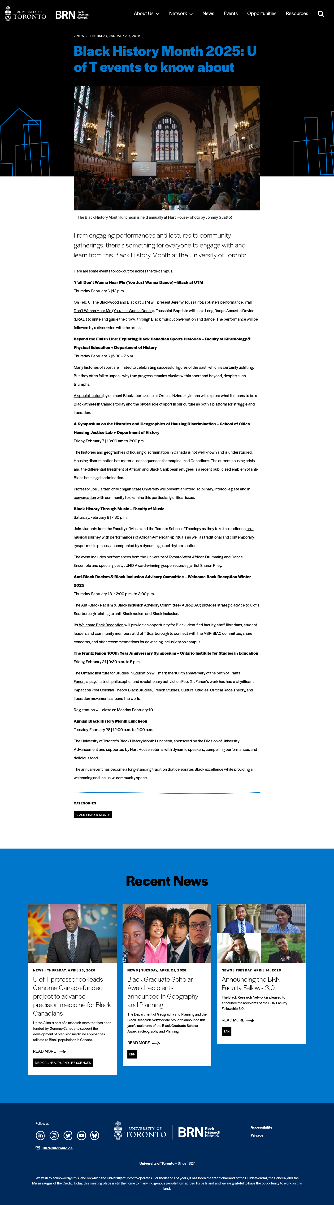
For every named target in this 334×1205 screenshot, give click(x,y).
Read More (49, 1051)
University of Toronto (156, 1163)
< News (80, 35)
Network (178, 13)
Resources (297, 13)
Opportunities (262, 13)
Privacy (257, 1135)
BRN (132, 1054)
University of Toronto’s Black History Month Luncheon (126, 741)
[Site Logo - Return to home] (62, 13)
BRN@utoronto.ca (58, 1147)
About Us (144, 13)
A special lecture (88, 395)
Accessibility (261, 1127)
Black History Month (93, 814)
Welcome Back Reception (101, 625)
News (208, 13)
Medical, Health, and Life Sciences (63, 1062)
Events (231, 13)
